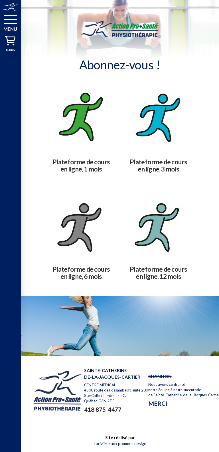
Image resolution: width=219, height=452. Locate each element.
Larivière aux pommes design (120, 443)
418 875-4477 (102, 409)
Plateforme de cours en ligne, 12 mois (158, 272)
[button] (10, 22)
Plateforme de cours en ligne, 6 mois (81, 272)
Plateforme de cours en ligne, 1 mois (81, 165)
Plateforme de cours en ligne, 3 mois (158, 165)
